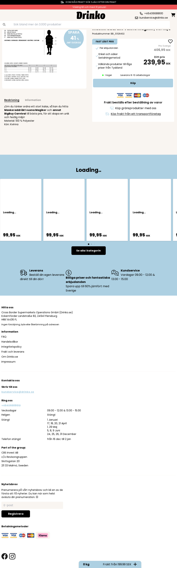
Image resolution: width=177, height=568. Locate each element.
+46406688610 (11, 405)
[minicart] (173, 15)
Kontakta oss (10, 380)
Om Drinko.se (9, 356)
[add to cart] (133, 83)
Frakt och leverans (12, 351)
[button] (37, 497)
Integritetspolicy (11, 346)
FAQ (3, 336)
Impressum (8, 361)
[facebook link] (4, 556)
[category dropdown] (11, 14)
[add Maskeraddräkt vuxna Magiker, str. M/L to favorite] (170, 41)
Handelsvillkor (9, 341)
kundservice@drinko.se (17, 392)
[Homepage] (91, 14)
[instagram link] (12, 556)
